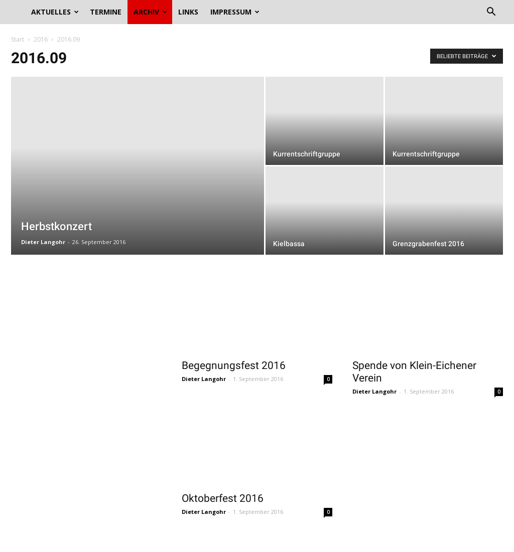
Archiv (150, 12)
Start (17, 39)
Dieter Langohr (43, 242)
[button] (491, 13)
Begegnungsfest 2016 (234, 365)
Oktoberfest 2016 (223, 498)
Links (188, 12)
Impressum (235, 12)
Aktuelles (55, 12)
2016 (41, 39)
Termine (105, 12)
